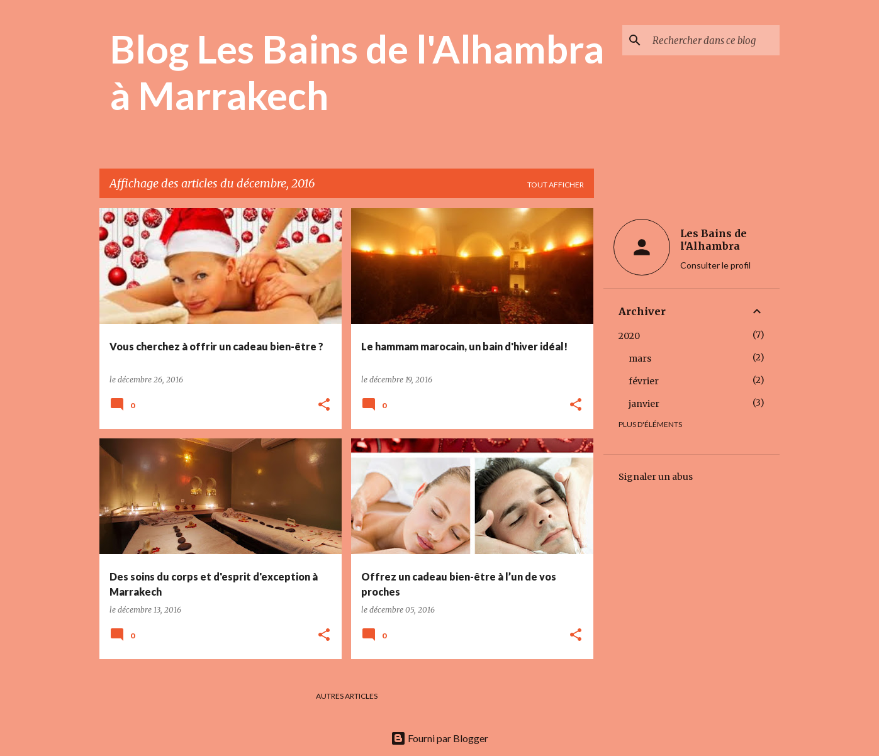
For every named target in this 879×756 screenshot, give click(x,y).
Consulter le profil (715, 265)
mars (640, 358)
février (644, 381)
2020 (629, 336)
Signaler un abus (656, 476)
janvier (644, 403)
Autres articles (347, 696)
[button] (324, 405)
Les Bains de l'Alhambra (713, 239)
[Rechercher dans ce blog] (713, 40)
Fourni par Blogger (439, 738)
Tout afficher (555, 184)
